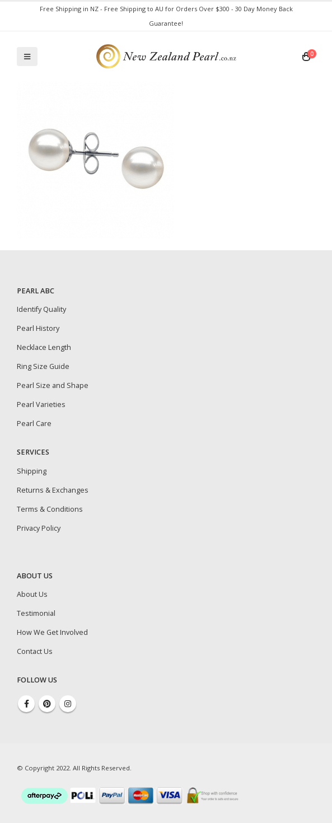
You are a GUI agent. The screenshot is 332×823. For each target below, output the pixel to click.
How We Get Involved (52, 632)
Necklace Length (44, 347)
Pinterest (47, 703)
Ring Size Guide (43, 366)
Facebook (26, 703)
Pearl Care (34, 423)
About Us (32, 594)
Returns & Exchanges (52, 490)
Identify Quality (41, 309)
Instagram (67, 703)
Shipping (31, 471)
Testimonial (36, 613)
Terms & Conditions (50, 509)
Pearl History (38, 328)
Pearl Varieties (41, 404)
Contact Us (35, 651)
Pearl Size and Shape (52, 385)
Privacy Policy (38, 528)
